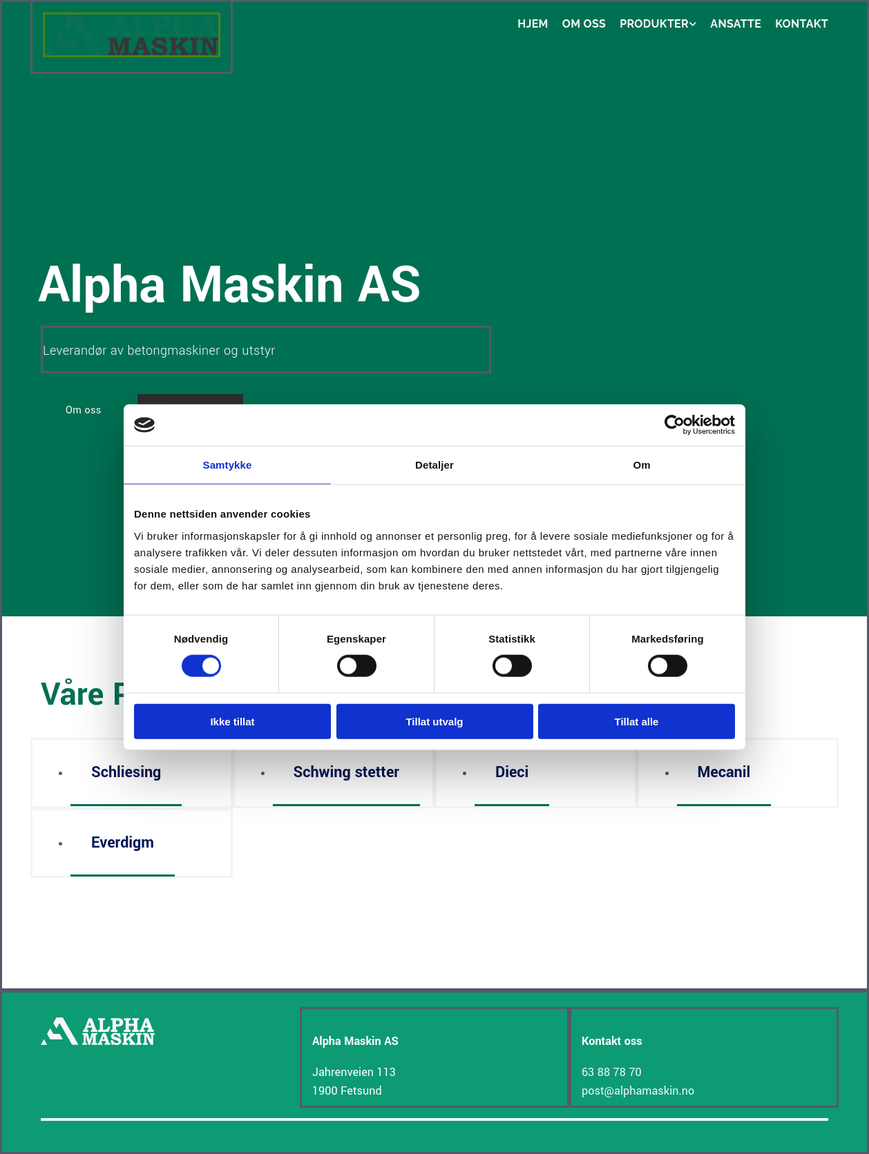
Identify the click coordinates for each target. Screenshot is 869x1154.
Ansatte (735, 23)
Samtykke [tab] (227, 465)
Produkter (654, 23)
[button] (83, 410)
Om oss (584, 23)
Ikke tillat (232, 721)
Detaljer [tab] (434, 465)
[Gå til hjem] (131, 54)
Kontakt (801, 23)
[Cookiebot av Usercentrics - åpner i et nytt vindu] (674, 425)
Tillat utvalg (434, 721)
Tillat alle (637, 721)
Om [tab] (641, 465)
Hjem (532, 23)
